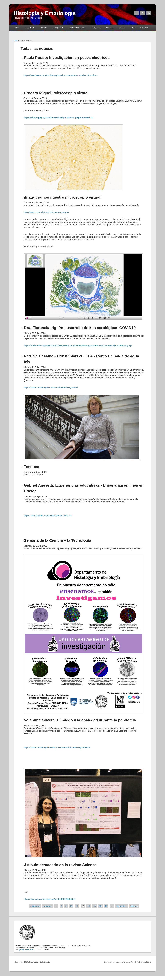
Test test (31, 467)
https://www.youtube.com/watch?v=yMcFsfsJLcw (48, 515)
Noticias (110, 27)
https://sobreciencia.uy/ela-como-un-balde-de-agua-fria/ (51, 387)
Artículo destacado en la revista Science (60, 865)
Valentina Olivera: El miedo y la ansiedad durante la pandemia (80, 720)
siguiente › (121, 906)
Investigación (57, 27)
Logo (132, 27)
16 (106, 906)
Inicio (16, 27)
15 (100, 906)
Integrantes (29, 27)
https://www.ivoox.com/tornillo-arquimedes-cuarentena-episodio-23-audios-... (61, 75)
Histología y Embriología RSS (148, 13)
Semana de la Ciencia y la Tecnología (57, 540)
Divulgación (96, 27)
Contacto (144, 27)
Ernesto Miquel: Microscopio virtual (56, 93)
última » (134, 906)
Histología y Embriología (39, 962)
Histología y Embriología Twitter (142, 13)
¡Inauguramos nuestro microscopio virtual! (63, 197)
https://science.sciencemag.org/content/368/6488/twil (50, 899)
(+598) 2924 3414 (26, 950)
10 (71, 906)
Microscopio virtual (77, 27)
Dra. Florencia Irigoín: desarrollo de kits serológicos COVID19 (80, 328)
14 (94, 906)
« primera (35, 906)
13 (88, 906)
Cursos (43, 27)
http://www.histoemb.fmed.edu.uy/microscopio (46, 212)
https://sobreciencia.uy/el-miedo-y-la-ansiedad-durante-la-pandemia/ (57, 747)
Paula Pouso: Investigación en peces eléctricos (67, 57)
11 (77, 906)
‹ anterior (47, 906)
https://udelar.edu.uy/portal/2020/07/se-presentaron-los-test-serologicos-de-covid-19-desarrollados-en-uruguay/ (78, 345)
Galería (122, 27)
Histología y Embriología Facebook (136, 13)
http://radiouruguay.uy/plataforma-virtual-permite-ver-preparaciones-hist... (59, 117)
